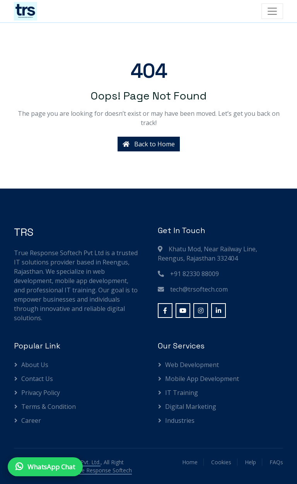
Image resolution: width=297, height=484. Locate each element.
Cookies (221, 462)
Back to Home (149, 144)
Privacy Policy (40, 392)
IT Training (181, 392)
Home (190, 462)
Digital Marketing (190, 406)
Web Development (192, 364)
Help (250, 462)
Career (31, 420)
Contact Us (37, 378)
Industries (180, 420)
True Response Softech (102, 470)
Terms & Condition (48, 406)
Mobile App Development (202, 378)
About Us (34, 364)
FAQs (276, 462)
